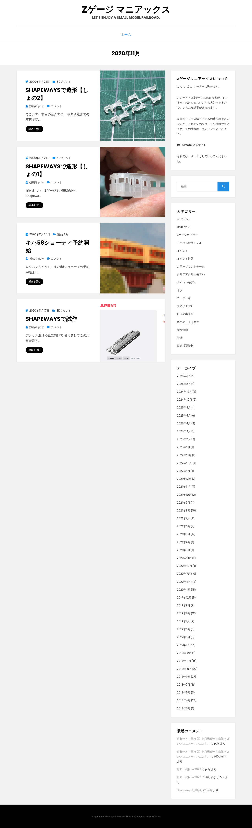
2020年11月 (184, 558)
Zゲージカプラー (187, 235)
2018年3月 (183, 708)
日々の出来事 (185, 314)
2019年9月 (183, 605)
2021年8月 (183, 510)
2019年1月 (183, 645)
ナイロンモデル (186, 282)
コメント (56, 106)
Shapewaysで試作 (51, 319)
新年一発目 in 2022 (189, 769)
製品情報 (62, 235)
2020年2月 (184, 582)
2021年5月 (183, 534)
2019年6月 (183, 629)
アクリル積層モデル (189, 243)
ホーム (126, 36)
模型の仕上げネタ (188, 322)
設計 (180, 338)
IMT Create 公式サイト (191, 145)
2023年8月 (184, 408)
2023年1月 (183, 447)
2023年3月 (184, 431)
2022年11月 (184, 455)
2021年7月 (183, 518)
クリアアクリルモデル (191, 275)
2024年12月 (184, 392)
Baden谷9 (183, 227)
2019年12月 (184, 598)
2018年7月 (183, 685)
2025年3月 (184, 376)
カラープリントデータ (191, 266)
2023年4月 (184, 423)
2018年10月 (184, 669)
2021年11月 (184, 487)
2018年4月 (184, 700)
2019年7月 (183, 621)
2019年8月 (183, 613)
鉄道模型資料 (185, 346)
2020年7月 (184, 574)
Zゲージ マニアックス (126, 10)
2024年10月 (184, 400)
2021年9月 (183, 503)
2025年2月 (184, 384)
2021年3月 (183, 550)
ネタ (180, 290)
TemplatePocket (125, 816)
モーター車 (184, 298)
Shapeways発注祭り (190, 790)
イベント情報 (185, 259)
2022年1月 (183, 471)
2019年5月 (183, 637)
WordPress (155, 816)
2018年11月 (184, 661)
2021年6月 (183, 526)
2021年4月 (183, 542)
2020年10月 (184, 566)
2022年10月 (184, 463)
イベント (182, 251)
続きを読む (34, 129)
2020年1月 (183, 590)
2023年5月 (184, 416)
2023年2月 (184, 439)
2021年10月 (184, 495)
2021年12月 (184, 479)
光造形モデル (185, 306)
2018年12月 (184, 653)
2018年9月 (183, 677)
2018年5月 (183, 692)
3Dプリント (64, 82)
